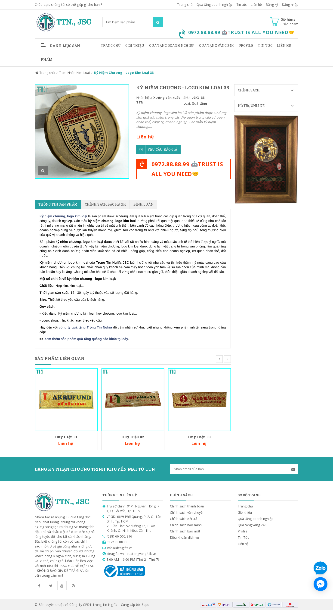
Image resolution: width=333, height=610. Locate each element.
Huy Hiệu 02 (132, 437)
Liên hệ (284, 45)
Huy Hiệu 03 (199, 437)
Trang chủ (111, 45)
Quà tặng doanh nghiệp (214, 4)
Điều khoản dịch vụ (184, 537)
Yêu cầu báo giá (156, 149)
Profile (246, 45)
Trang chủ (185, 4)
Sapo (145, 604)
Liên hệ (256, 4)
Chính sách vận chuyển (187, 512)
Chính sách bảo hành (186, 525)
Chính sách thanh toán (187, 506)
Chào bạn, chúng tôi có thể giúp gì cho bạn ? (68, 4)
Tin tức (241, 4)
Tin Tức (265, 45)
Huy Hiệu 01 (66, 437)
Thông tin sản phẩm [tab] (57, 204)
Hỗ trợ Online (268, 106)
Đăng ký (272, 4)
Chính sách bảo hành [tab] (105, 204)
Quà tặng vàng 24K (216, 45)
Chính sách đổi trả (183, 518)
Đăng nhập (290, 4)
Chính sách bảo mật (185, 531)
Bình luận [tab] (143, 204)
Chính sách (268, 90)
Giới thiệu (135, 45)
